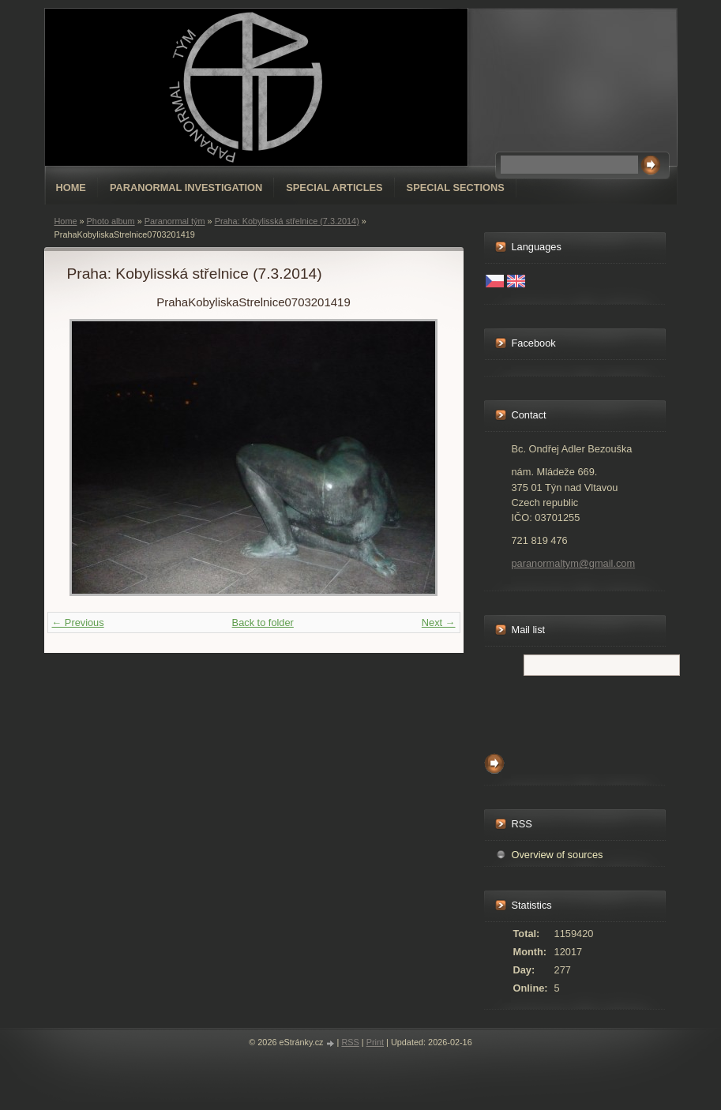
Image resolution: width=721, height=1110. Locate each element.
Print (375, 1042)
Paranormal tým (175, 221)
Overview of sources (557, 855)
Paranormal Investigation (186, 187)
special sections (456, 187)
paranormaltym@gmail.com (574, 563)
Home (71, 187)
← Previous (78, 622)
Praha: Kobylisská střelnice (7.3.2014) (287, 221)
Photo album (111, 221)
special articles (334, 187)
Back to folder (263, 622)
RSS (350, 1042)
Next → (439, 622)
